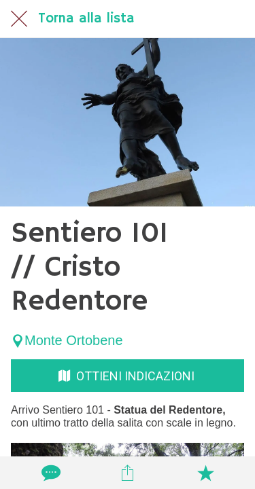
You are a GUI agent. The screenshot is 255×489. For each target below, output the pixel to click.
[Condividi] (127, 472)
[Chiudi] (19, 19)
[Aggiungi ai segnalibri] (205, 472)
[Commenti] (49, 472)
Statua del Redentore (168, 410)
